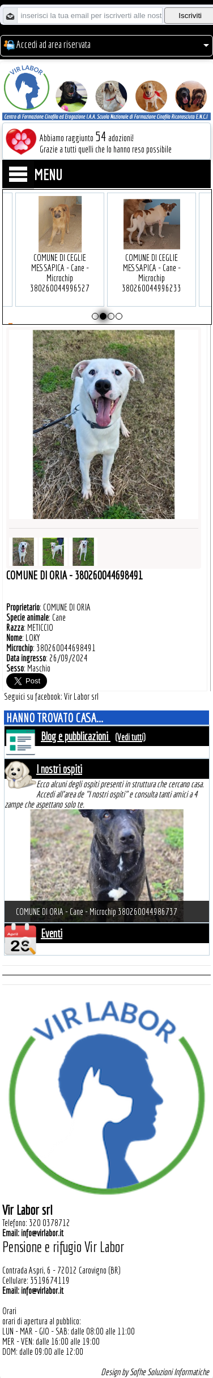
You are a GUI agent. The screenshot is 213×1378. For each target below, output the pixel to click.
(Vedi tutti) (130, 737)
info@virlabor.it (42, 1233)
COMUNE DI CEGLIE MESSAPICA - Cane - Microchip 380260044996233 (151, 255)
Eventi (51, 933)
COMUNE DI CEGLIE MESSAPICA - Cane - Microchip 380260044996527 (60, 255)
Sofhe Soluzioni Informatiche (169, 1372)
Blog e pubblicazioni (75, 736)
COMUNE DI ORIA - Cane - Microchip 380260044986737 (96, 911)
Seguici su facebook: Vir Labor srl (51, 696)
